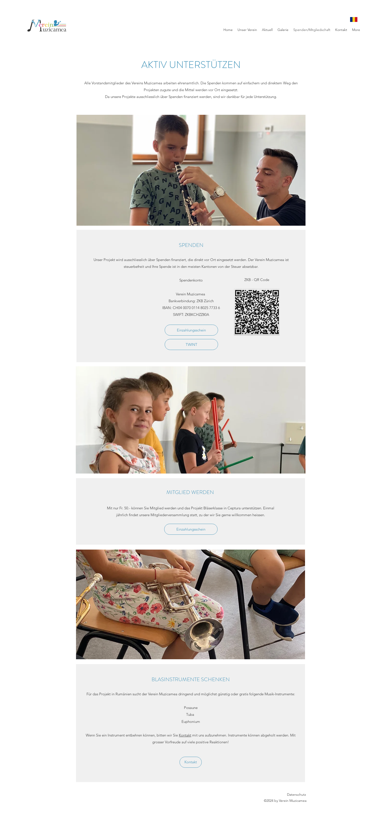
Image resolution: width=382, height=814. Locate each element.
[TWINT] (191, 344)
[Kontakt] (191, 762)
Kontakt (185, 735)
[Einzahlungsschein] (191, 330)
